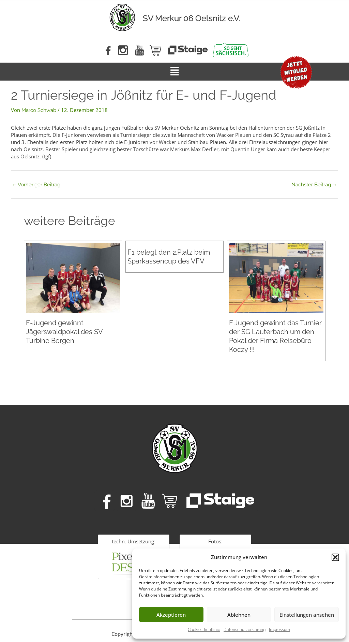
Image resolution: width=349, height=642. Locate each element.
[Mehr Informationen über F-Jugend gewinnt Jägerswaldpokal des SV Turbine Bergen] (73, 278)
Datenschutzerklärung (244, 629)
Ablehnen (239, 614)
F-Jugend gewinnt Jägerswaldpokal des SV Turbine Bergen (64, 332)
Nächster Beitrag (314, 184)
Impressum (279, 629)
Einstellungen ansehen (306, 614)
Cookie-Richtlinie (204, 629)
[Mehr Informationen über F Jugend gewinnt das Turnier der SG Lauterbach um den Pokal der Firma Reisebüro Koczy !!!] (276, 278)
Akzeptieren (171, 614)
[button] (335, 557)
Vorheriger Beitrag (36, 184)
